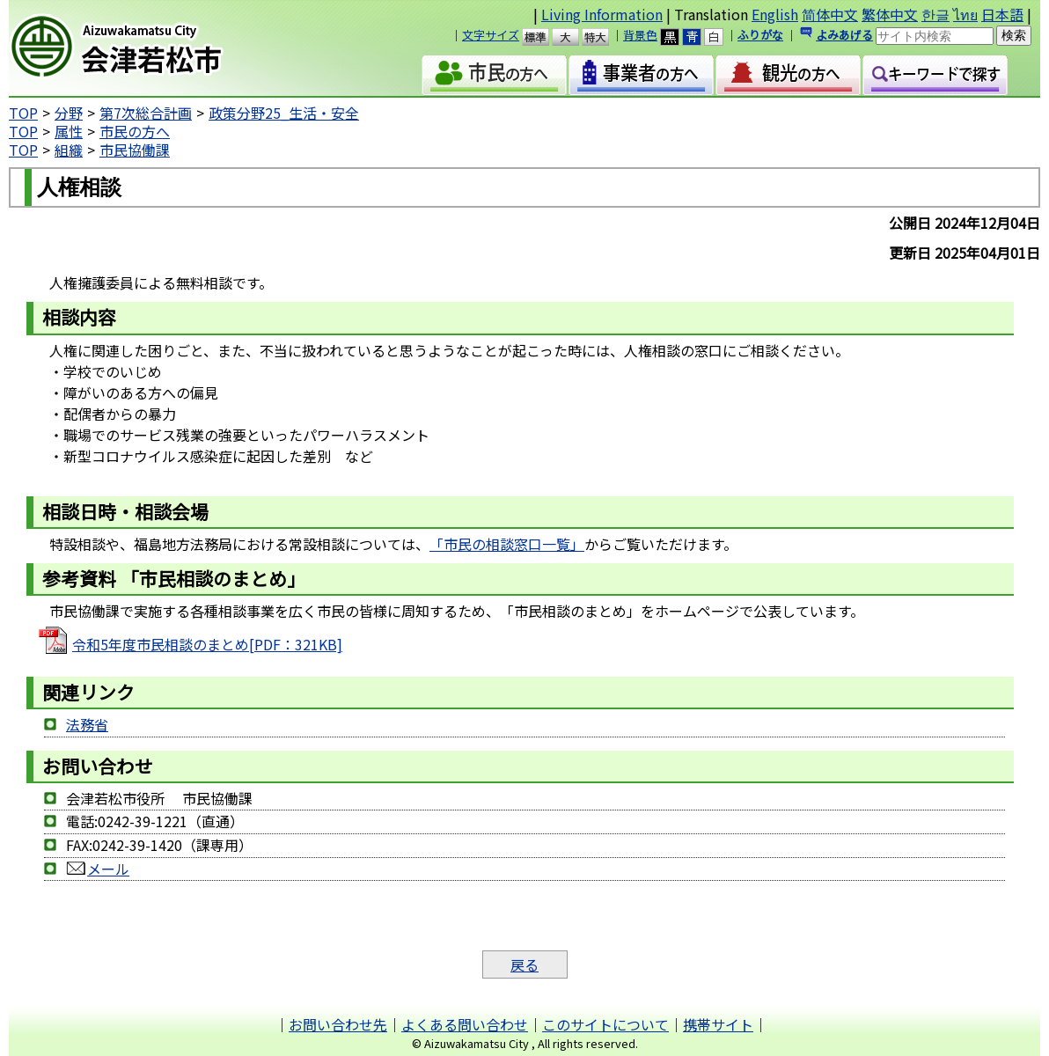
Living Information (602, 14)
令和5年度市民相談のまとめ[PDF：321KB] (207, 644)
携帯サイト (718, 1024)
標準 (543, 37)
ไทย (965, 14)
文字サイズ (490, 34)
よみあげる (844, 34)
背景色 (640, 34)
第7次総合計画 (145, 112)
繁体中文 (890, 14)
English (775, 14)
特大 (603, 37)
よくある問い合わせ (464, 1024)
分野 (69, 112)
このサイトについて (605, 1024)
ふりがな (760, 34)
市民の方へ (134, 131)
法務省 (87, 724)
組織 (69, 149)
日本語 (1002, 14)
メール (108, 868)
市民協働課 (134, 149)
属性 (69, 131)
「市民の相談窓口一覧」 (506, 543)
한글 (935, 14)
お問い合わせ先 (338, 1024)
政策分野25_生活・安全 (284, 112)
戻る (524, 964)
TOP (23, 112)
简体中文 (830, 14)
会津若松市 (158, 48)
